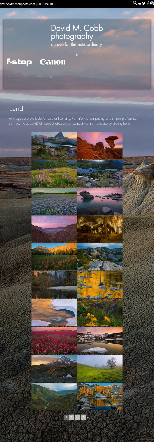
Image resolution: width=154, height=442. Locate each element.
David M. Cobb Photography (77, 35)
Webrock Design (45, 76)
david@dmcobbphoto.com (17, 4)
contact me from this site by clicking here (101, 123)
